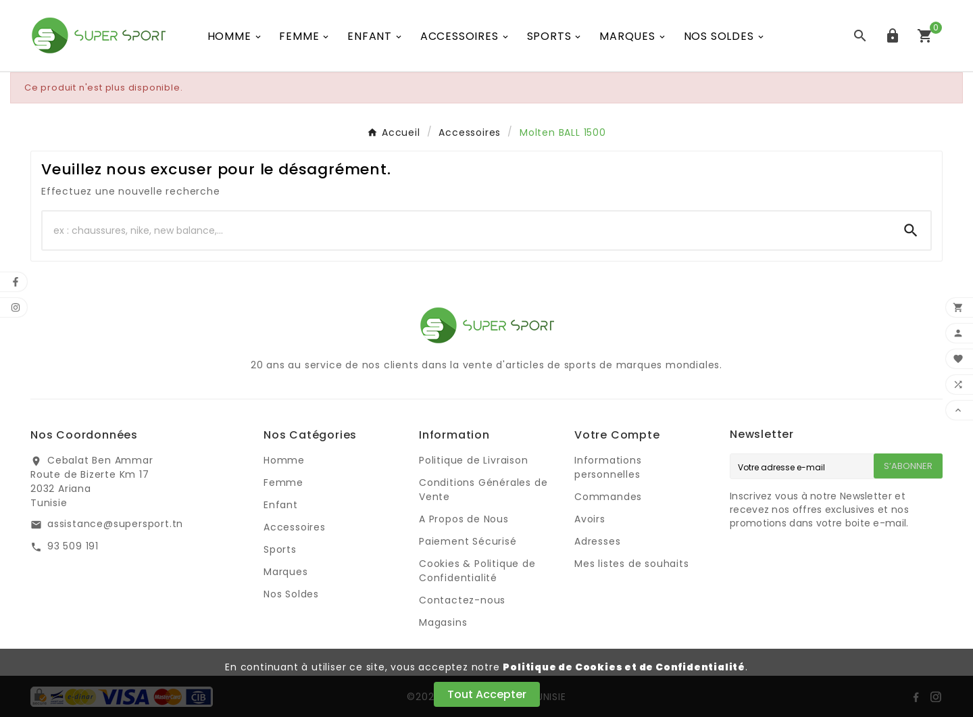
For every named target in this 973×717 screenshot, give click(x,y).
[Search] (911, 230)
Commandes (608, 496)
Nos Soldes (291, 594)
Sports (280, 549)
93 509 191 (73, 546)
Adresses (597, 541)
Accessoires (295, 527)
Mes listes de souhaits (631, 563)
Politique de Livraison (473, 460)
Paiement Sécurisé (468, 541)
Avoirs (589, 519)
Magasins (443, 622)
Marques (286, 571)
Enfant (281, 505)
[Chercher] (467, 230)
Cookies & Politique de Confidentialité (477, 571)
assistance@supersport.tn (115, 523)
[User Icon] (892, 36)
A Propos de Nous (464, 519)
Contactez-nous (462, 600)
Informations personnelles (608, 467)
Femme (283, 482)
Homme (284, 460)
